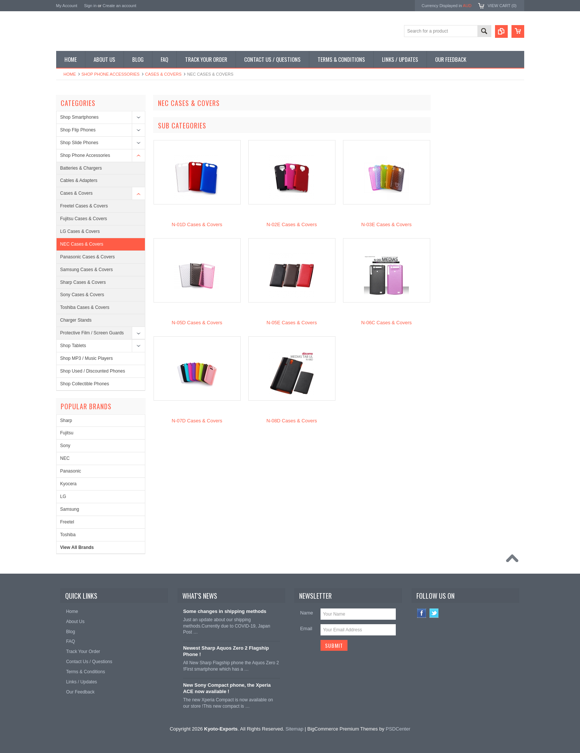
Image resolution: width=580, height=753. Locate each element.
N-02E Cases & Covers (292, 224)
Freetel (67, 522)
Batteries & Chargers (81, 168)
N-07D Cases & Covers (196, 420)
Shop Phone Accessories (111, 74)
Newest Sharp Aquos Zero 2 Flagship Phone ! (226, 651)
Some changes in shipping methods (224, 611)
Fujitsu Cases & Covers (83, 218)
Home (70, 74)
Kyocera (68, 483)
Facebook (421, 613)
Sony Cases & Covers (82, 294)
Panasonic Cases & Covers (87, 256)
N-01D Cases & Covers (196, 224)
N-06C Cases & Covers (386, 322)
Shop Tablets (73, 345)
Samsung (69, 509)
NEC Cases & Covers (81, 244)
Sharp (66, 420)
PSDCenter (398, 729)
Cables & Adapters (78, 180)
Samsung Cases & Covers (86, 269)
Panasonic (70, 471)
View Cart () (502, 5)
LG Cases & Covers (80, 231)
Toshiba (68, 534)
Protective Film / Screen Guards (92, 332)
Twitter (434, 613)
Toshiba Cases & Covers (84, 307)
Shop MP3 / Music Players (86, 358)
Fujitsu (66, 432)
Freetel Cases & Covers (84, 206)
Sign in (90, 5)
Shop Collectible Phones (84, 383)
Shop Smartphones (79, 117)
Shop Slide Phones (79, 142)
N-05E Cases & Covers (292, 322)
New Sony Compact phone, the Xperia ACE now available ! (227, 688)
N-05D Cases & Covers (196, 322)
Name (306, 613)
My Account (67, 5)
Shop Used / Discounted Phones (92, 371)
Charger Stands (76, 320)
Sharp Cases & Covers (83, 282)
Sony (65, 445)
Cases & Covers (163, 74)
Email (306, 628)
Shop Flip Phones (78, 130)
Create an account (119, 5)
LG (63, 496)
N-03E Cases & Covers (386, 224)
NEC (65, 458)
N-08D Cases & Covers (291, 420)
